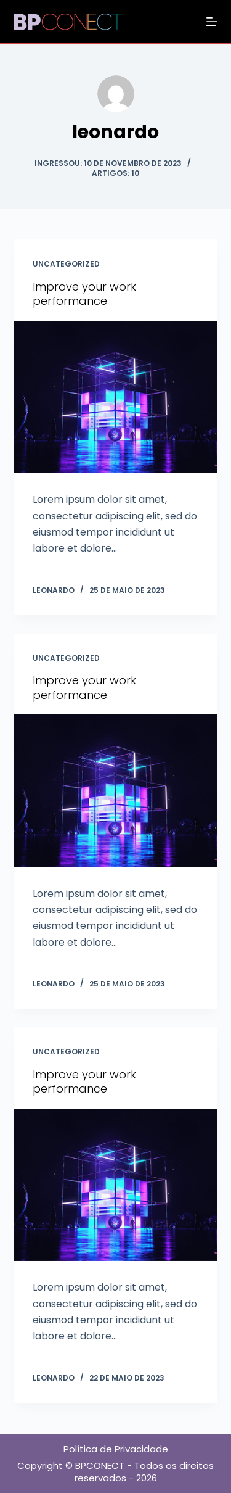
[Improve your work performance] (115, 397)
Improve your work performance (84, 293)
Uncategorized (66, 263)
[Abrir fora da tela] (211, 21)
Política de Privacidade (115, 1448)
